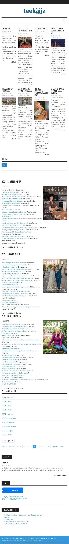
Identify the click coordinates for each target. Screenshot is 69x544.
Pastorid (28, 35)
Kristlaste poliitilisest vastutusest (12, 357)
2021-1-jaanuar (7, 414)
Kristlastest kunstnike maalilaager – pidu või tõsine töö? (20, 227)
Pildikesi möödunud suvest (10, 349)
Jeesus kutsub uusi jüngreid (11, 335)
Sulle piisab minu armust (10, 267)
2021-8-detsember (11, 182)
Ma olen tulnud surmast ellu (11, 329)
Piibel (27, 95)
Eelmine (11, 446)
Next (66, 54)
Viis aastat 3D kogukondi (10, 360)
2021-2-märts (7, 410)
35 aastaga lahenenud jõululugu (12, 201)
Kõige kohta (5, 338)
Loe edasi (13, 62)
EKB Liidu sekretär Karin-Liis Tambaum (15, 373)
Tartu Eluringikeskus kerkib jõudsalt (13, 263)
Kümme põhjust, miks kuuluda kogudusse (16, 291)
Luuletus (12, 33)
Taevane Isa (5, 463)
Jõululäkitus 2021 (7, 216)
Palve (60, 37)
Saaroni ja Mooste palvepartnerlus (13, 236)
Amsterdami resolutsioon (10, 285)
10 (48, 446)
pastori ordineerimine (26, 30)
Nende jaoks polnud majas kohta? (13, 230)
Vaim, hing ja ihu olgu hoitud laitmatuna (14, 278)
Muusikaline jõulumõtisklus (10, 192)
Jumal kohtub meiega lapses (11, 194)
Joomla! (4, 541)
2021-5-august (7, 397)
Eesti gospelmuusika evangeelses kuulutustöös (17, 351)
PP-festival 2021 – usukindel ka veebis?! (15, 205)
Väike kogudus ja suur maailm (23, 276)
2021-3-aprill (6, 406)
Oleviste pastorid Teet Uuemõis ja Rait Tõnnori (17, 232)
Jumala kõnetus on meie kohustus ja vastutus (17, 280)
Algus (4, 446)
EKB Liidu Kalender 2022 (10, 302)
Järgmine (55, 446)
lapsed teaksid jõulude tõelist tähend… (57, 91)
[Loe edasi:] (13, 247)
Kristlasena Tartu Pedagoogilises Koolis (14, 326)
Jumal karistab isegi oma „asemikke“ (14, 296)
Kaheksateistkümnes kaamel (11, 364)
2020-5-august (7, 431)
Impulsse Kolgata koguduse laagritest (14, 212)
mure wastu (41, 29)
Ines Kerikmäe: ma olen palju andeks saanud (17, 196)
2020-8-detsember (9, 418)
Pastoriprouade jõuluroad (10, 218)
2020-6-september (9, 426)
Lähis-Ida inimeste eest (7, 90)
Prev (3, 54)
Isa (6, 29)
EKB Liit (45, 99)
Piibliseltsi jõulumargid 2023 (25, 90)
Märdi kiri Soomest (8, 382)
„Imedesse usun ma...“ (9, 366)
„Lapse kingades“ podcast (10, 214)
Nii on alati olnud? (7, 210)
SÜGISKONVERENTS (9, 384)
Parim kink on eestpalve (9, 225)
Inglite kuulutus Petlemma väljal (12, 199)
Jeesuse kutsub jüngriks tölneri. (12, 265)
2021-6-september (11, 316)
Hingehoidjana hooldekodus (11, 203)
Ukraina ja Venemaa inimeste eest (57, 31)
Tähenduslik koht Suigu (9, 355)
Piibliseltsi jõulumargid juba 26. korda (14, 238)
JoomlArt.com (52, 538)
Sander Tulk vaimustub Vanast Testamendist (16, 269)
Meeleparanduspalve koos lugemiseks (14, 293)
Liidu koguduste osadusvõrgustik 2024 (41, 92)
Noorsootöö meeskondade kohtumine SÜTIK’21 (17, 380)
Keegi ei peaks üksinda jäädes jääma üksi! (16, 287)
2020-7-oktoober (8, 422)
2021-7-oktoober (11, 254)
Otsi (4, 165)
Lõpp (62, 446)
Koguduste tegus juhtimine (10, 274)
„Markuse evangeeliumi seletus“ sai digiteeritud (17, 371)
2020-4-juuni (6, 435)
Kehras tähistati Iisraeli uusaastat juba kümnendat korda (20, 340)
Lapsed (61, 97)
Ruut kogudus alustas (9, 300)
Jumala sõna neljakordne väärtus (13, 271)
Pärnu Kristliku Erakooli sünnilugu (13, 324)
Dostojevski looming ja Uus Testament (14, 223)
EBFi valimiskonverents (9, 282)
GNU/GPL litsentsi (33, 541)
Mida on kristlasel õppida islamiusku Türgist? (16, 307)
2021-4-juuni (6, 402)
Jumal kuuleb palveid (9, 362)
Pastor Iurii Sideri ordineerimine (12, 375)
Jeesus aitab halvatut (9, 368)
